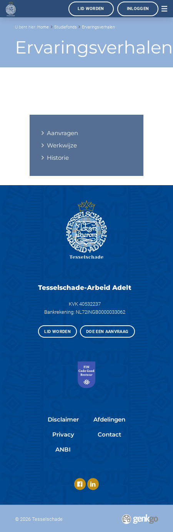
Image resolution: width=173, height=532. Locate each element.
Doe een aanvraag (107, 331)
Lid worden (91, 8)
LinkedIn (93, 484)
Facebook (80, 484)
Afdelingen (109, 419)
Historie (58, 157)
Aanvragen (62, 133)
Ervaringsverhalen (98, 27)
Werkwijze (62, 145)
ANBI (63, 449)
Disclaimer (63, 419)
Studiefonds (65, 27)
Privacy (63, 434)
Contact (109, 434)
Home (43, 27)
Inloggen (138, 8)
